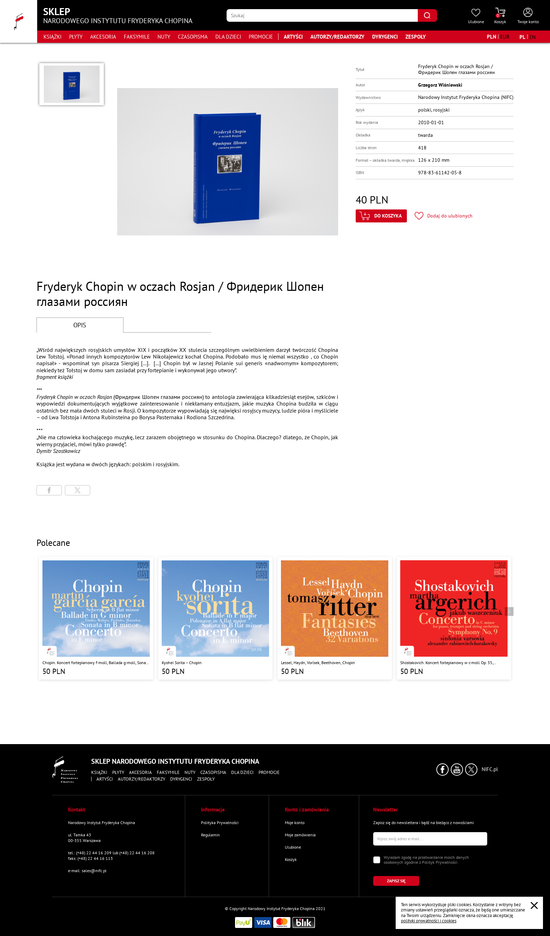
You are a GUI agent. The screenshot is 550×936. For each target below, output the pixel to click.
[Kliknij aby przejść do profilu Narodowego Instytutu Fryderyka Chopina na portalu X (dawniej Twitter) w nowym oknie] (471, 769)
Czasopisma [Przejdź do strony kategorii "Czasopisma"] (193, 36)
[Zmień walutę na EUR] (504, 37)
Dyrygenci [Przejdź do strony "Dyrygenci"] (385, 36)
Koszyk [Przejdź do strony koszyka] (291, 859)
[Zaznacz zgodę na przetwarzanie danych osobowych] (376, 859)
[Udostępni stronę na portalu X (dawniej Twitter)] (77, 490)
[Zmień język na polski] (522, 37)
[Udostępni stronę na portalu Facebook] (49, 490)
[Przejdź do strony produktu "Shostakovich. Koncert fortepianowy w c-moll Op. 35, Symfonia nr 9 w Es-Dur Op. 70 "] (454, 618)
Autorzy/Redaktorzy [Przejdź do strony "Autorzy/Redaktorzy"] (337, 36)
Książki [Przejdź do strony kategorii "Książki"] (52, 36)
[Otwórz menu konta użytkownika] (528, 16)
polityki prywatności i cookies (428, 921)
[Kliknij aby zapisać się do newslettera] (396, 881)
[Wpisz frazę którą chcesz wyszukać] (322, 15)
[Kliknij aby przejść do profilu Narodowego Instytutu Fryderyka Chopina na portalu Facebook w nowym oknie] (442, 769)
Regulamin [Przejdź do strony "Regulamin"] (210, 834)
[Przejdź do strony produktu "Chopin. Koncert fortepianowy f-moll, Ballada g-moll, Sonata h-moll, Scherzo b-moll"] (96, 618)
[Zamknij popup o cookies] (534, 905)
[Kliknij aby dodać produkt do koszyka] (381, 215)
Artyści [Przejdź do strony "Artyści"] (293, 36)
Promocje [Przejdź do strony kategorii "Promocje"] (261, 36)
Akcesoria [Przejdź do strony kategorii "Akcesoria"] (103, 36)
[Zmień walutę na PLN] (491, 37)
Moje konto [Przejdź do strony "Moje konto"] (294, 822)
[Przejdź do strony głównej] (18, 21)
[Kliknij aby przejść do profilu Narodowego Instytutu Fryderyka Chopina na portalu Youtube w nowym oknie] (457, 769)
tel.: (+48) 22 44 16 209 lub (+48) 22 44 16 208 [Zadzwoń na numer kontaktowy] (111, 852)
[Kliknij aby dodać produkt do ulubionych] (443, 215)
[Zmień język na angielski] (532, 37)
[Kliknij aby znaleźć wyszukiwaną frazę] (427, 15)
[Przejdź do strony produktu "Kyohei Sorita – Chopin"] (215, 618)
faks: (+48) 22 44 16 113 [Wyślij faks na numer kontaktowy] (90, 858)
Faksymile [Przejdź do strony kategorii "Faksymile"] (137, 36)
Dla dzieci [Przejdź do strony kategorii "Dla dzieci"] (228, 36)
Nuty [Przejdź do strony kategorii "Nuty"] (163, 36)
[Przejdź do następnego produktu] (509, 611)
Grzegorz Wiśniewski (440, 85)
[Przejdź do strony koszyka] (500, 16)
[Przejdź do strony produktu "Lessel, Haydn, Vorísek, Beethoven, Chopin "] (334, 618)
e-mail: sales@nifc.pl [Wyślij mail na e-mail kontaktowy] (87, 870)
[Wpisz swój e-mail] (430, 838)
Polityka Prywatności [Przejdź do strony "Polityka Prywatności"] (220, 822)
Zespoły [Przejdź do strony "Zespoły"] (415, 36)
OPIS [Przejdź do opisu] (79, 325)
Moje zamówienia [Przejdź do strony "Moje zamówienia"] (300, 834)
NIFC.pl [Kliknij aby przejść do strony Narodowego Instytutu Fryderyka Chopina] (490, 769)
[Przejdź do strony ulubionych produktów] (476, 16)
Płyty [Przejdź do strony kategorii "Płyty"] (75, 36)
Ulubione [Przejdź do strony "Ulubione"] (293, 847)
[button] (71, 84)
